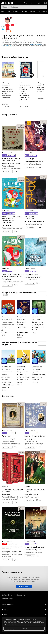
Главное (24, 11)
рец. (20, 126)
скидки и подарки (35, 44)
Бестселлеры (7, 396)
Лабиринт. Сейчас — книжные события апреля (19, 293)
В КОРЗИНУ (7, 171)
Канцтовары (42, 11)
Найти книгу (24, 586)
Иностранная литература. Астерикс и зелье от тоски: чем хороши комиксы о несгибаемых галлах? (23, 374)
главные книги (7, 45)
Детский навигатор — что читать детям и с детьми (19, 343)
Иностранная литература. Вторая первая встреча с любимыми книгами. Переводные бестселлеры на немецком (7, 377)
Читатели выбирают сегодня (14, 57)
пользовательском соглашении (12, 622)
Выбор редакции (9, 114)
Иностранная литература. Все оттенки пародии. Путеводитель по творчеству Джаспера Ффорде (7, 324)
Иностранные (13, 11)
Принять (24, 629)
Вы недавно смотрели (12, 572)
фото (20, 127)
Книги (3, 11)
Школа (32, 11)
